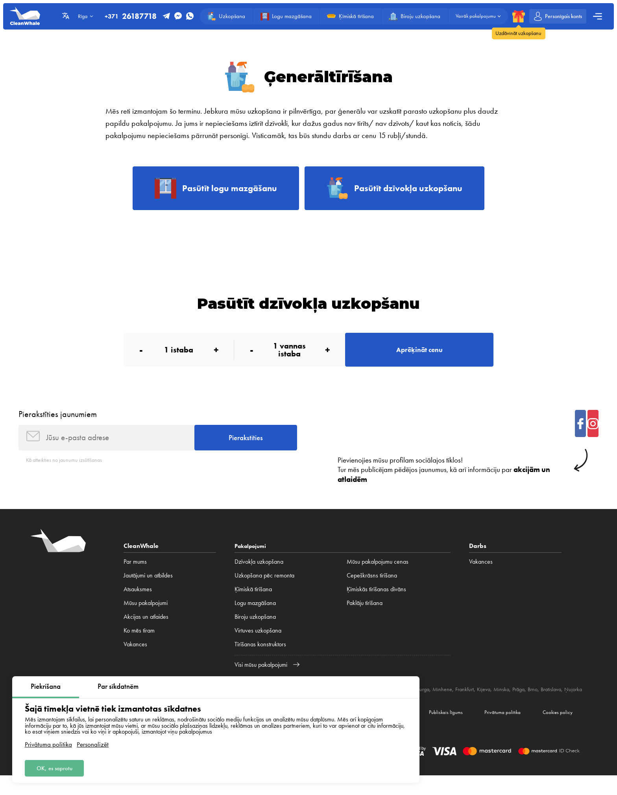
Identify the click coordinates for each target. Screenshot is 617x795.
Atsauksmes (138, 599)
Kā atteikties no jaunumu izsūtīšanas (68, 470)
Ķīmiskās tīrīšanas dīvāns (376, 599)
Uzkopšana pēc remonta (264, 586)
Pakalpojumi (252, 556)
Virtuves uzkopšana (258, 640)
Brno (572, 699)
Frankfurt (496, 699)
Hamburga (444, 699)
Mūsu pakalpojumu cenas (377, 572)
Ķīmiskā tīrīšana (253, 599)
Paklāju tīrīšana (364, 613)
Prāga (557, 699)
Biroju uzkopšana (255, 627)
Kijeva (517, 699)
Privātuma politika (48, 742)
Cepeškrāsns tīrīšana (372, 586)
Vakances (135, 654)
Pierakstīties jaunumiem (57, 421)
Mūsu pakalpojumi (146, 613)
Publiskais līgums (433, 730)
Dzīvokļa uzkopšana (259, 572)
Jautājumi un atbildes (148, 586)
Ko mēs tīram (139, 640)
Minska (537, 699)
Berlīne (419, 699)
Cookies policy (554, 730)
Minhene (471, 699)
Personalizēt (93, 742)
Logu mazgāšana (255, 613)
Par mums (135, 572)
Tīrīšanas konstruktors (260, 654)
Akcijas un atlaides (146, 627)
